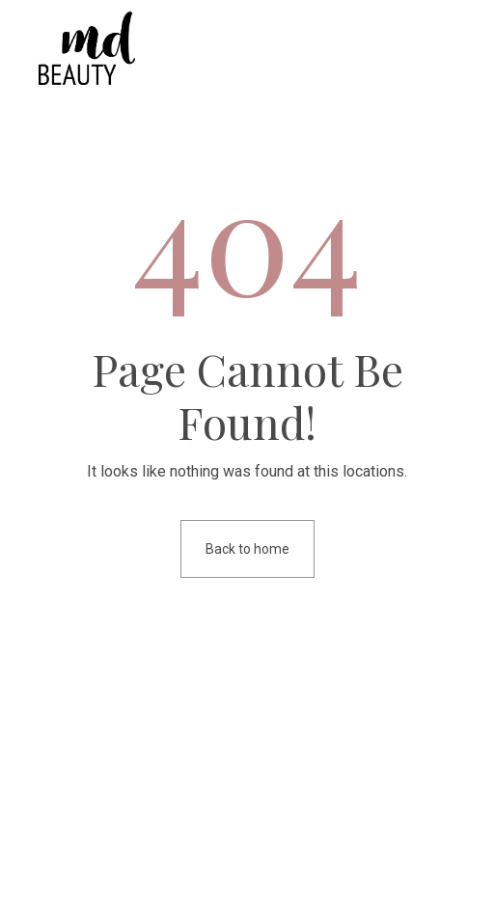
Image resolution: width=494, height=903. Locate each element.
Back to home (247, 549)
